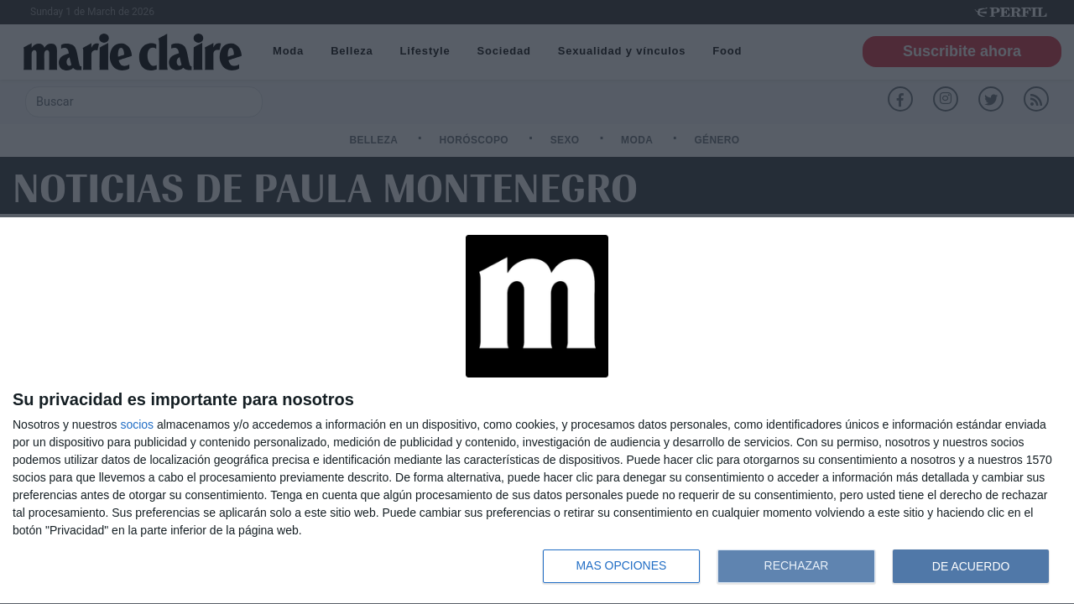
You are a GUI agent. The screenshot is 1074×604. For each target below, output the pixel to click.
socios (137, 424)
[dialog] (537, 411)
